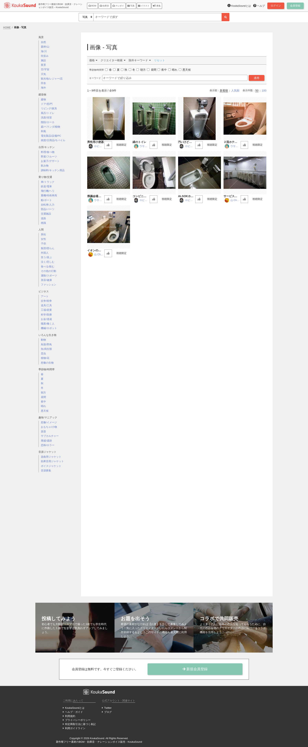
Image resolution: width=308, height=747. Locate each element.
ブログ (108, 711)
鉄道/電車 (46, 186)
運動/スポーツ (49, 275)
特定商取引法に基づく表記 (80, 724)
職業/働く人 (47, 323)
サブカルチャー (50, 435)
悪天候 (45, 410)
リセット (159, 60)
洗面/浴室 (46, 117)
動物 (43, 339)
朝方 (43, 392)
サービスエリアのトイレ (232, 196)
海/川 (44, 51)
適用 (256, 78)
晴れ (43, 406)
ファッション (48, 284)
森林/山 (45, 46)
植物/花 (45, 358)
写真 (131, 6)
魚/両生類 (46, 348)
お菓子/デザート (50, 161)
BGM (92, 6)
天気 (43, 74)
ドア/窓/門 (46, 103)
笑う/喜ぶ (46, 257)
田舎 (43, 83)
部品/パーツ (47, 209)
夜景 (43, 64)
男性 (43, 234)
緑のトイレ (139, 142)
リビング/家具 (49, 108)
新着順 (224, 90)
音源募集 (46, 470)
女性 (43, 239)
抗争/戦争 (46, 300)
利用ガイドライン (75, 728)
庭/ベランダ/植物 (50, 126)
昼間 (43, 397)
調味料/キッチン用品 (53, 170)
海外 (43, 87)
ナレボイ (118, 6)
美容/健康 (46, 280)
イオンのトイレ (95, 250)
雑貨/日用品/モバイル (53, 140)
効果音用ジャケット (52, 461)
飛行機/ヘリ (47, 190)
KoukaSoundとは (74, 707)
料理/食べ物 (47, 152)
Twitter (108, 707)
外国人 (45, 252)
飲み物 (45, 165)
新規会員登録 (195, 669)
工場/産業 (46, 309)
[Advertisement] (58, 537)
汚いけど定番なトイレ (186, 142)
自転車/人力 (47, 204)
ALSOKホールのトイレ (185, 196)
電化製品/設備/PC (51, 135)
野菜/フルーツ (49, 156)
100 (264, 90)
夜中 (43, 401)
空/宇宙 (45, 69)
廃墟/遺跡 (46, 440)
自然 (43, 42)
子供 (43, 243)
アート (45, 296)
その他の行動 (48, 271)
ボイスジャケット (51, 465)
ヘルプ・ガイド (74, 711)
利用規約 (70, 716)
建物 (43, 99)
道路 (43, 218)
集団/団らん (47, 248)
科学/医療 (46, 314)
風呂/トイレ (47, 113)
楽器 (43, 431)
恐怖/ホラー (47, 445)
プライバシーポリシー (78, 720)
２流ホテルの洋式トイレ (232, 142)
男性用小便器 (95, 142)
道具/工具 (46, 305)
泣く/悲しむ (47, 261)
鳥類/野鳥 (46, 344)
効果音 (104, 6)
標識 (43, 222)
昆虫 (43, 353)
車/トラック (47, 181)
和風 (43, 131)
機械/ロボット (49, 328)
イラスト (143, 6)
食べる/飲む (47, 266)
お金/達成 (46, 319)
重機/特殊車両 (49, 195)
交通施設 (46, 213)
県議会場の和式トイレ (95, 196)
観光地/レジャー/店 (52, 78)
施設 (43, 60)
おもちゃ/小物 (49, 426)
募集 (156, 6)
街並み (45, 55)
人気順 (235, 90)
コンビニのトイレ (141, 196)
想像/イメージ (49, 422)
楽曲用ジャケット (51, 456)
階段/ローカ (47, 122)
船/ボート (46, 200)
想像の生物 (47, 362)
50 (256, 90)
